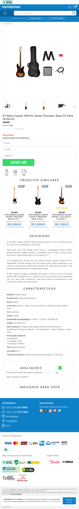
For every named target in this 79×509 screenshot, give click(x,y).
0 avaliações (19, 129)
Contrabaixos (7, 24)
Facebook (11, 421)
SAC (8, 425)
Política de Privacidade (52, 501)
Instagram (12, 416)
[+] (60, 368)
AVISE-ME (18, 162)
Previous (4, 107)
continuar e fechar (69, 501)
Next (75, 107)
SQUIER (6, 122)
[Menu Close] (5, 13)
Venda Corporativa (16, 494)
